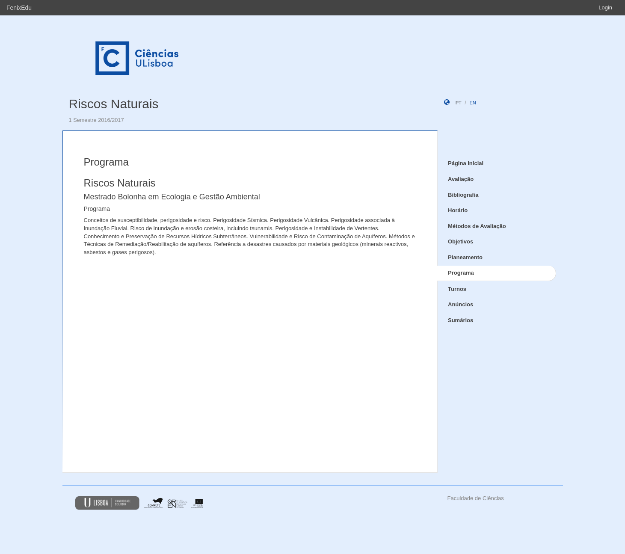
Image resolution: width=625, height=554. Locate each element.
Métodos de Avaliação (477, 226)
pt (459, 102)
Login (605, 7)
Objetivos (460, 241)
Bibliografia (463, 195)
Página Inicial (465, 163)
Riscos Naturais (114, 104)
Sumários (460, 320)
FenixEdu (19, 7)
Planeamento (465, 257)
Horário (458, 210)
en (472, 102)
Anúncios (460, 304)
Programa (461, 273)
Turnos (457, 289)
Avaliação (461, 179)
